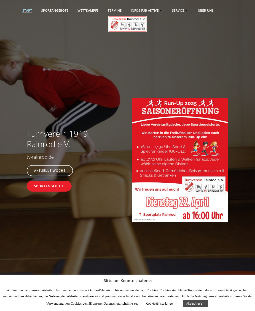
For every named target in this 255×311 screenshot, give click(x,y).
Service (180, 10)
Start (27, 10)
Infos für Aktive (147, 10)
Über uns (206, 10)
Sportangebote (54, 10)
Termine (115, 10)
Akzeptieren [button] (195, 303)
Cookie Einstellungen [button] (160, 303)
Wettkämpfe (88, 10)
